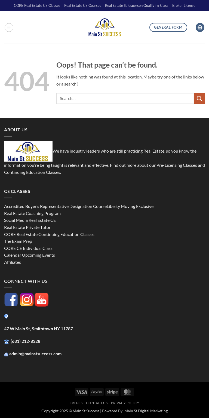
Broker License (183, 5)
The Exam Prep (18, 241)
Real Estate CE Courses (82, 5)
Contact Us (96, 403)
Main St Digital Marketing (146, 410)
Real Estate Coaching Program (32, 213)
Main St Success (86, 410)
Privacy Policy (125, 403)
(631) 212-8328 (26, 341)
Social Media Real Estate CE (30, 220)
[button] (9, 27)
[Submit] (199, 98)
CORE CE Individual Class (28, 248)
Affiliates (12, 262)
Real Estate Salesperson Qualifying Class (136, 5)
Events (76, 403)
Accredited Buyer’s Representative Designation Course (55, 206)
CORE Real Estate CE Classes (37, 5)
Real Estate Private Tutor (27, 227)
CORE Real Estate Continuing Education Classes (49, 234)
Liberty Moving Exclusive (130, 206)
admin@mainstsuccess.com (35, 353)
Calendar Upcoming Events (29, 255)
